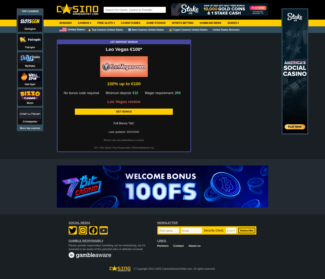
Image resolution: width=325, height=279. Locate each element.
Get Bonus (124, 111)
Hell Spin (30, 84)
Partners (163, 245)
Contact (178, 245)
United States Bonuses (226, 29)
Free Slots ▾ (106, 23)
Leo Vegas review (124, 102)
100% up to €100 (124, 83)
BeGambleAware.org (143, 147)
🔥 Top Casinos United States (105, 29)
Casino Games (130, 23)
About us (194, 245)
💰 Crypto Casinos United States (188, 29)
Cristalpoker (30, 121)
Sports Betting (182, 23)
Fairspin (30, 47)
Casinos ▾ (84, 23)
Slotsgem (30, 29)
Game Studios (156, 23)
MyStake (30, 66)
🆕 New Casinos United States (146, 29)
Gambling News (210, 23)
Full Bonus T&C (124, 123)
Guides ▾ (233, 23)
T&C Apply (105, 147)
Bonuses (65, 23)
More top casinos (30, 128)
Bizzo (30, 103)
